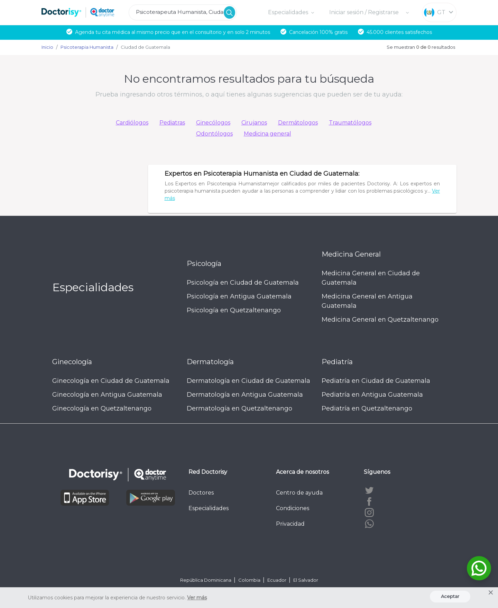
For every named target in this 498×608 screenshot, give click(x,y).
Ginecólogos (213, 122)
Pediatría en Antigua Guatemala (372, 394)
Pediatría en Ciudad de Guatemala (376, 381)
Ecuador (277, 580)
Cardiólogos (132, 122)
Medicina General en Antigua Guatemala (367, 301)
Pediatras (172, 122)
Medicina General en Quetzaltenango (380, 319)
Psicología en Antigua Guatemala (239, 296)
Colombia (249, 580)
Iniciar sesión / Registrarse (364, 12)
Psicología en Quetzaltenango (234, 310)
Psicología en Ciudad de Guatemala (243, 282)
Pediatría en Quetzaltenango (367, 408)
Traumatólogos (350, 122)
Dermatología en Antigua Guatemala (245, 394)
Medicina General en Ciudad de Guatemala (371, 277)
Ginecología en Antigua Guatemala (107, 394)
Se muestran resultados (421, 47)
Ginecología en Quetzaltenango (101, 408)
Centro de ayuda (299, 492)
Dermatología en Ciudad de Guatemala (248, 381)
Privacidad (290, 524)
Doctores (201, 492)
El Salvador (305, 580)
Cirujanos (254, 122)
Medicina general (267, 133)
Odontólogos (214, 133)
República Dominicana (206, 580)
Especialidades (208, 508)
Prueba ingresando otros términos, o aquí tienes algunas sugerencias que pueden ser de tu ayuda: (249, 94)
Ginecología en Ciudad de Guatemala (110, 381)
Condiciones (292, 508)
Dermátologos (298, 122)
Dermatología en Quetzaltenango (239, 408)
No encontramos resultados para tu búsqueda (249, 78)
